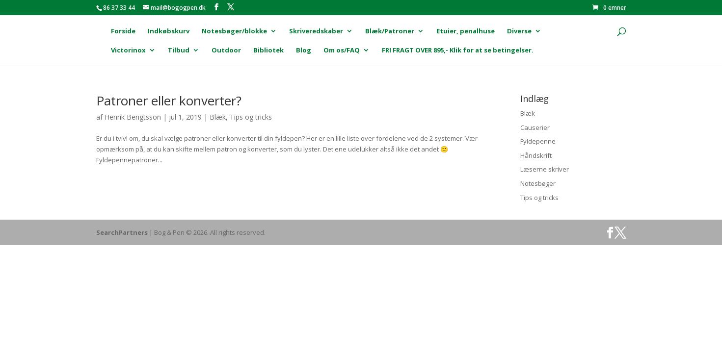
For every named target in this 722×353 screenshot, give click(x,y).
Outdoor (226, 50)
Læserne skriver (544, 169)
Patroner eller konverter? (168, 100)
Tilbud (178, 50)
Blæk (218, 117)
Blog (303, 50)
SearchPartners (122, 232)
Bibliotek (268, 50)
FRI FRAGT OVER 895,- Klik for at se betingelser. (458, 50)
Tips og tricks (251, 117)
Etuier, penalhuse (465, 31)
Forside (123, 31)
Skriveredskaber (316, 31)
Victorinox (128, 50)
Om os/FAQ (341, 50)
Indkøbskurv (168, 31)
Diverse (519, 31)
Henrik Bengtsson (133, 117)
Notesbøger (538, 183)
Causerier (535, 127)
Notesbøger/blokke (234, 31)
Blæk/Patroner (389, 31)
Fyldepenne (538, 141)
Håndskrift (536, 155)
